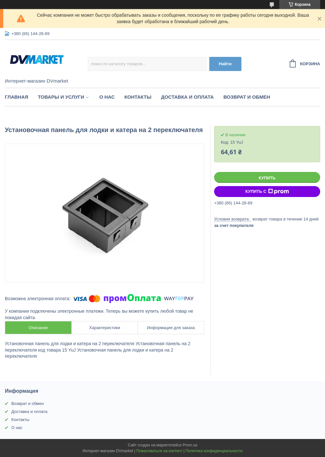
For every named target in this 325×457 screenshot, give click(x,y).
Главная (16, 96)
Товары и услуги (61, 96)
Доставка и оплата (187, 96)
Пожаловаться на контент (159, 451)
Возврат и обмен (246, 96)
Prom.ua (190, 445)
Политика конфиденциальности (213, 451)
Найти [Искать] (225, 63)
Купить (267, 177)
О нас (107, 96)
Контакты (137, 96)
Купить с (267, 191)
